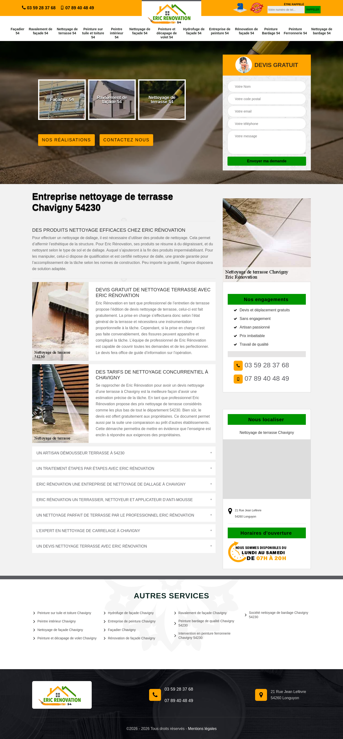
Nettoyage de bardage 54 (321, 31)
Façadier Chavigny (120, 629)
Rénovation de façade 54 (246, 31)
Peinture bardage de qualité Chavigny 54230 (204, 623)
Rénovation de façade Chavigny (129, 638)
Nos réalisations (66, 140)
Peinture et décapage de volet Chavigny (64, 638)
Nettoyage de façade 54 (139, 31)
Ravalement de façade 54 (40, 31)
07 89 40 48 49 (77, 7)
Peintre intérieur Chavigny (54, 621)
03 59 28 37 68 (38, 7)
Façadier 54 (18, 31)
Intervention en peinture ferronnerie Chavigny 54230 (202, 635)
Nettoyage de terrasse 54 (67, 31)
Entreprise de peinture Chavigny (130, 621)
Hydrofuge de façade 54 (194, 31)
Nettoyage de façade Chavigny (58, 629)
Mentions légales (202, 729)
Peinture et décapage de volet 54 (166, 33)
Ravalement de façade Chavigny (200, 613)
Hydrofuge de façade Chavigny (129, 613)
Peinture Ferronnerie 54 (295, 31)
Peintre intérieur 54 (116, 33)
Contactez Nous (126, 140)
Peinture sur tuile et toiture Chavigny (62, 613)
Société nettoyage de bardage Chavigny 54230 (276, 615)
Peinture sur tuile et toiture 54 (93, 33)
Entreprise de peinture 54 (219, 31)
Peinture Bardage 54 (271, 31)
